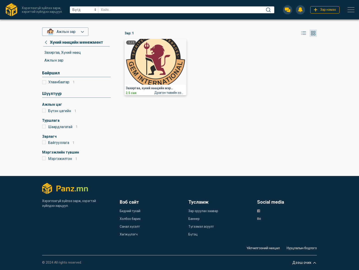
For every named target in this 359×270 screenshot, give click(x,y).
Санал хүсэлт (130, 226)
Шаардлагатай (60, 127)
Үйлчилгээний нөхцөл (263, 248)
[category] (73, 42)
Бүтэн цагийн (59, 111)
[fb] (258, 210)
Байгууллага (58, 142)
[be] (259, 218)
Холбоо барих (130, 219)
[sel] (84, 9)
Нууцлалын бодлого (302, 248)
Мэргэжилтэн (60, 159)
